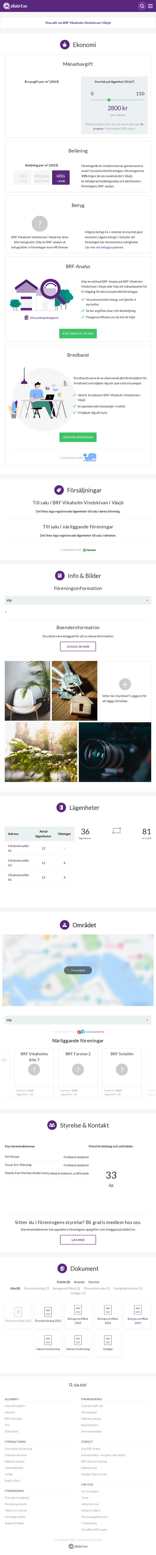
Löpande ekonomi (16, 1455)
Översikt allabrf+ (15, 1406)
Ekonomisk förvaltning (18, 1448)
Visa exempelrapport (44, 317)
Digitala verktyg (14, 1461)
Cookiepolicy (89, 1523)
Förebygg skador (15, 1516)
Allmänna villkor (90, 1510)
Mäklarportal (89, 1467)
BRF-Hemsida (13, 1418)
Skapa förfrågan (14, 1523)
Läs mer (78, 1240)
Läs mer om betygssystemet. (104, 247)
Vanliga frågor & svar (94, 1474)
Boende (79, 1282)
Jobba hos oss (90, 1504)
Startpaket (11, 1431)
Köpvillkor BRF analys (94, 1529)
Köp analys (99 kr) (78, 333)
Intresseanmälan (91, 1431)
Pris (7, 1425)
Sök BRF (78, 1385)
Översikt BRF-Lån (92, 1406)
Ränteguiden (89, 1412)
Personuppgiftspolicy (94, 1516)
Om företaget (90, 1491)
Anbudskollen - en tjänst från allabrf (103, 1455)
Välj (9, 600)
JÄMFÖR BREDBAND (78, 437)
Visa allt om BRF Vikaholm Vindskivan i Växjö (78, 22)
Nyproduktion (89, 1425)
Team (84, 1497)
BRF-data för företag (94, 1461)
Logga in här (78, 646)
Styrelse (93, 1282)
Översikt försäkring (17, 1497)
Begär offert (12, 1480)
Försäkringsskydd (16, 1504)
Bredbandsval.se (85, 378)
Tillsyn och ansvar (16, 1510)
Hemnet (10, 1412)
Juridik (9, 1474)
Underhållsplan (14, 1467)
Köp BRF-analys (91, 1448)
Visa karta (78, 970)
